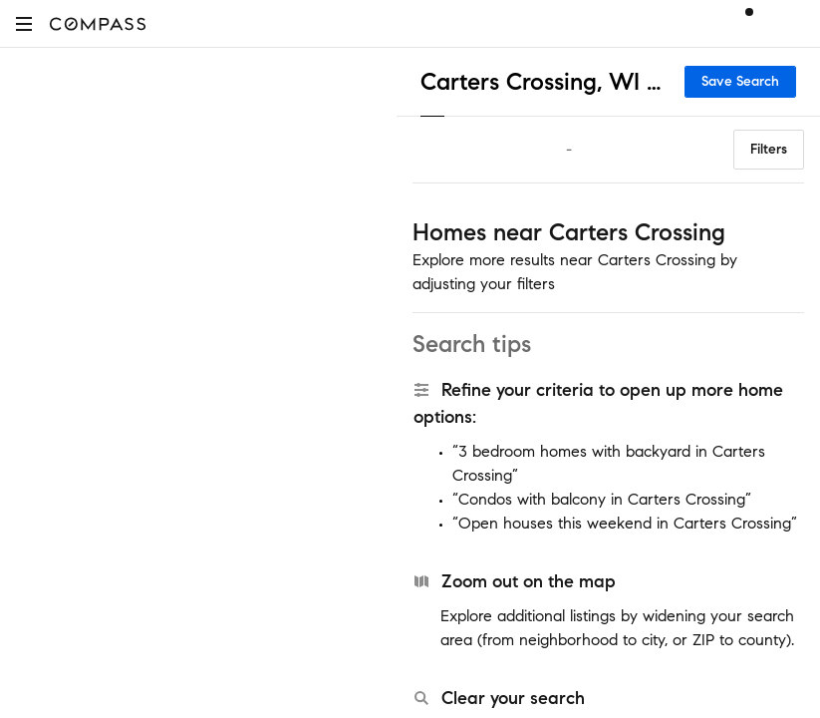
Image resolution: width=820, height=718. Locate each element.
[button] (24, 23)
